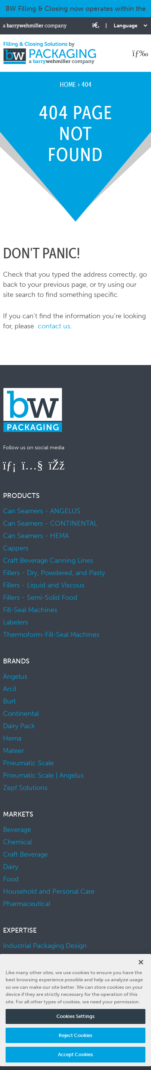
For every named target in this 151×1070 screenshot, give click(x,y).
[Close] (141, 962)
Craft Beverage (25, 854)
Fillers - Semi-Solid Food (40, 597)
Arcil (9, 689)
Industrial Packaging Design (45, 946)
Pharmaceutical (26, 904)
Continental (21, 713)
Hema (12, 738)
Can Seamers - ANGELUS (41, 511)
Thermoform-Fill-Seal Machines (51, 634)
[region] (75, 1010)
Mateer (13, 751)
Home (68, 84)
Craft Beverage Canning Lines (48, 560)
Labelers (15, 622)
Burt (9, 701)
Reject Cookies (76, 1035)
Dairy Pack (19, 726)
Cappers (15, 548)
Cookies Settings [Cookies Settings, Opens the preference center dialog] (75, 1016)
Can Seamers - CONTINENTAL (50, 523)
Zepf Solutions (25, 788)
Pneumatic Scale (28, 763)
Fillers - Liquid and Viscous (43, 585)
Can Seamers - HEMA (36, 536)
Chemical (17, 842)
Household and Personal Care (49, 891)
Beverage (17, 830)
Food (11, 879)
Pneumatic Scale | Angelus (43, 775)
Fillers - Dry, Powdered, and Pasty (54, 573)
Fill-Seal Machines (30, 610)
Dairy (10, 867)
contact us (54, 326)
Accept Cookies (75, 1054)
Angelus (15, 676)
